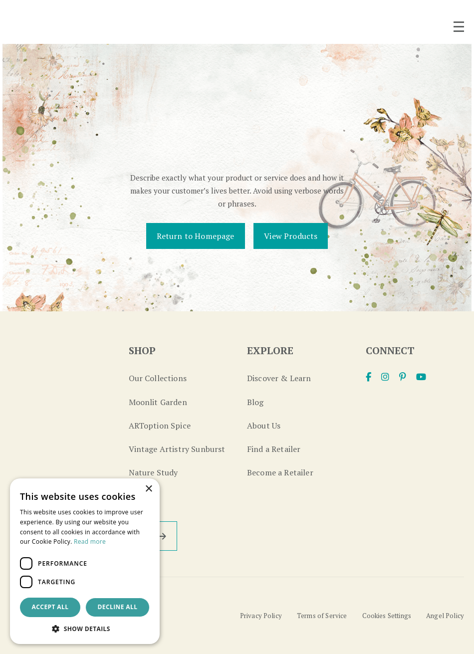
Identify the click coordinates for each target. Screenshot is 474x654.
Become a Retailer (280, 472)
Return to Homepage (196, 235)
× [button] (148, 489)
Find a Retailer (273, 448)
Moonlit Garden (158, 402)
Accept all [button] (50, 607)
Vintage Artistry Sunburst (177, 448)
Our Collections (158, 378)
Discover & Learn (279, 378)
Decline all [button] (118, 607)
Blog (255, 402)
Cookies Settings (386, 615)
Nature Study (153, 472)
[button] (85, 629)
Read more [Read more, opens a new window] (90, 541)
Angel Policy (445, 615)
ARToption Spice (160, 425)
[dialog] (85, 561)
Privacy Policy (259, 615)
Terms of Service (321, 615)
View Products (290, 235)
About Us (263, 425)
